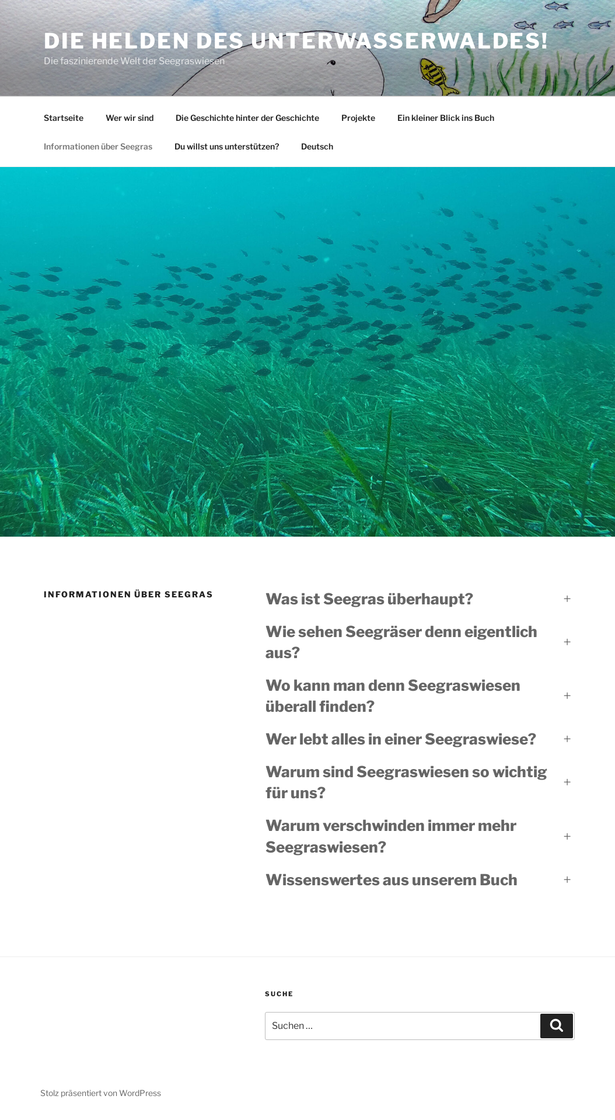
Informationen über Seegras (98, 146)
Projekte (358, 118)
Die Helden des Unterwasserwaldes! (296, 41)
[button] (418, 599)
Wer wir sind (129, 118)
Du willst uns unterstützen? (226, 146)
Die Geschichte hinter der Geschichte (247, 118)
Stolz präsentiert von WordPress (100, 1093)
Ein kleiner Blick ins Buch (445, 118)
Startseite (63, 118)
